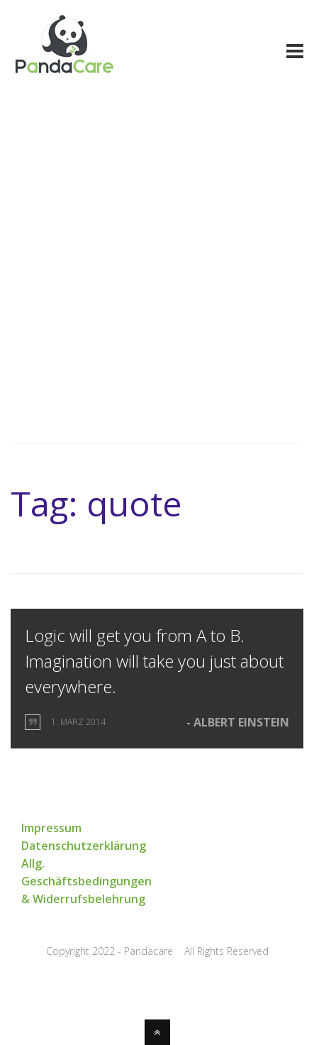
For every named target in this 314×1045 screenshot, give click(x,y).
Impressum (51, 828)
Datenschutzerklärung (83, 845)
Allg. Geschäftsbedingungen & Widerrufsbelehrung (86, 881)
